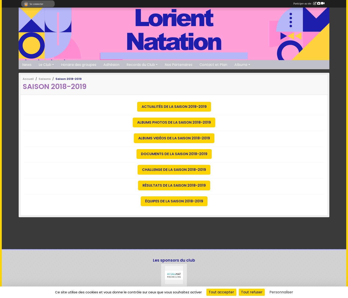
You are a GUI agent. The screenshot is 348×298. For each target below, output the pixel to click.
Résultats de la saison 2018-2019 (174, 185)
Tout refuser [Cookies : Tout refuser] (252, 292)
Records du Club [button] (141, 64)
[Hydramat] (174, 275)
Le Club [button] (45, 64)
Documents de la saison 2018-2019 (174, 153)
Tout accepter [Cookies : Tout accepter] (221, 292)
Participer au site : (308, 3)
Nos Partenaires (178, 64)
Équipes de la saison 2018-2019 (174, 201)
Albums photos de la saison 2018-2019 (174, 122)
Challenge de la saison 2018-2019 (174, 169)
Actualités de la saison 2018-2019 (174, 106)
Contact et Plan (213, 64)
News (27, 64)
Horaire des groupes (78, 64)
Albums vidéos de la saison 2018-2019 (174, 138)
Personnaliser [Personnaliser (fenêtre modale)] (281, 292)
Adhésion (111, 64)
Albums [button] (240, 64)
